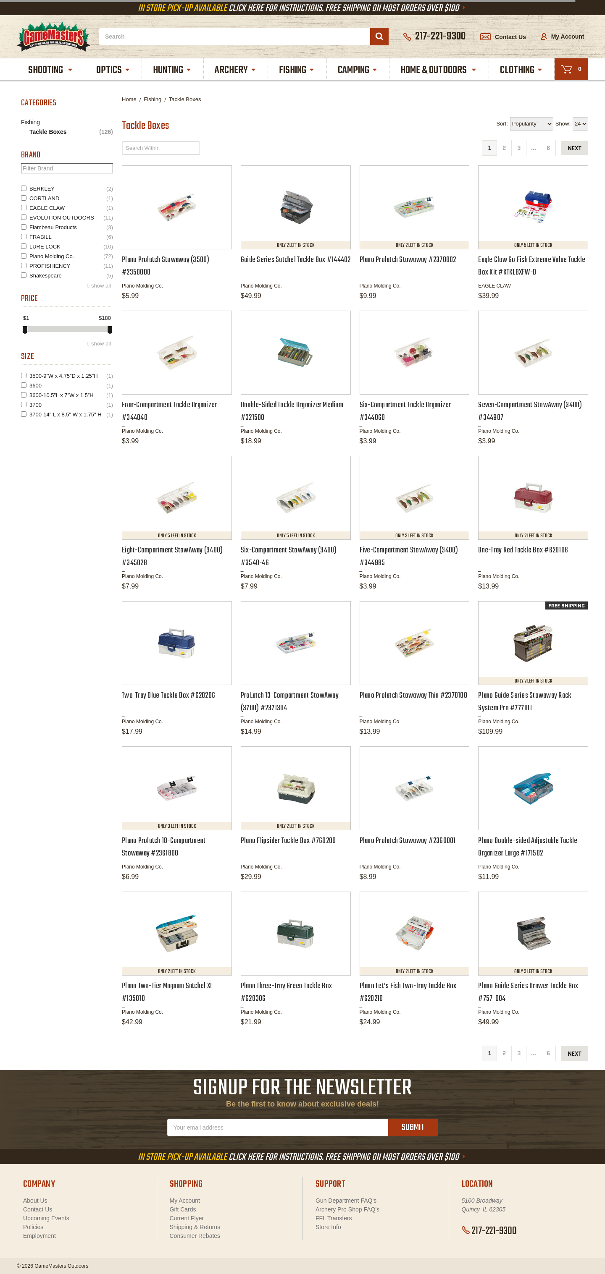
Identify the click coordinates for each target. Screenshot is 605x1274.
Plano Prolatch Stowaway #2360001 (408, 841)
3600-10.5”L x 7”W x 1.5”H (71, 395)
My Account (562, 36)
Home (129, 99)
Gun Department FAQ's (346, 1200)
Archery (236, 70)
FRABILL (71, 237)
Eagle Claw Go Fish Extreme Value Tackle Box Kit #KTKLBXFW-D (531, 266)
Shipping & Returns (195, 1227)
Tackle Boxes (71, 132)
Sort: (502, 123)
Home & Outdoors (438, 70)
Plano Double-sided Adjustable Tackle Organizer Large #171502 (527, 847)
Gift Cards (183, 1209)
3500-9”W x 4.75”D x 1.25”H (71, 376)
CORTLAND (71, 198)
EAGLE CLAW (71, 208)
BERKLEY (71, 189)
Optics (113, 70)
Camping (358, 70)
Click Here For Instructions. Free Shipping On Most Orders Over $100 (302, 8)
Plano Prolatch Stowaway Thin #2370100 (413, 696)
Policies (33, 1227)
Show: (563, 123)
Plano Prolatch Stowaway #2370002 (408, 260)
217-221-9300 (489, 1231)
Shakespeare (71, 275)
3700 (71, 405)
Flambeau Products (71, 227)
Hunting (172, 70)
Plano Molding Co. (71, 256)
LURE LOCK (71, 246)
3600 (71, 385)
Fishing (297, 70)
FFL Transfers (334, 1218)
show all (101, 286)
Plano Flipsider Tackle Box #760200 (288, 841)
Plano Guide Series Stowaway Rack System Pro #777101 (524, 702)
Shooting (51, 70)
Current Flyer (187, 1218)
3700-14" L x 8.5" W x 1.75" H (71, 414)
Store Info (328, 1227)
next (574, 148)
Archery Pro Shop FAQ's (347, 1209)
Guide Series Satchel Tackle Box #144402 (296, 260)
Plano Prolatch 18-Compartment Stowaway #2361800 (163, 847)
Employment (39, 1235)
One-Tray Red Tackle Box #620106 (523, 550)
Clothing (521, 70)
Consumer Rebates (195, 1235)
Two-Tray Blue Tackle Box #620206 (168, 696)
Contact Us (503, 37)
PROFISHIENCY (71, 266)
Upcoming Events (46, 1218)
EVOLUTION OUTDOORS (71, 218)
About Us (35, 1200)
